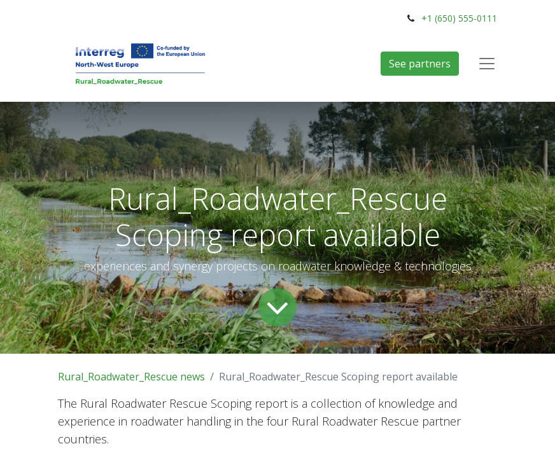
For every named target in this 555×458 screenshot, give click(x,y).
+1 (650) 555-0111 (459, 18)
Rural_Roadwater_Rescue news (131, 377)
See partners (420, 64)
